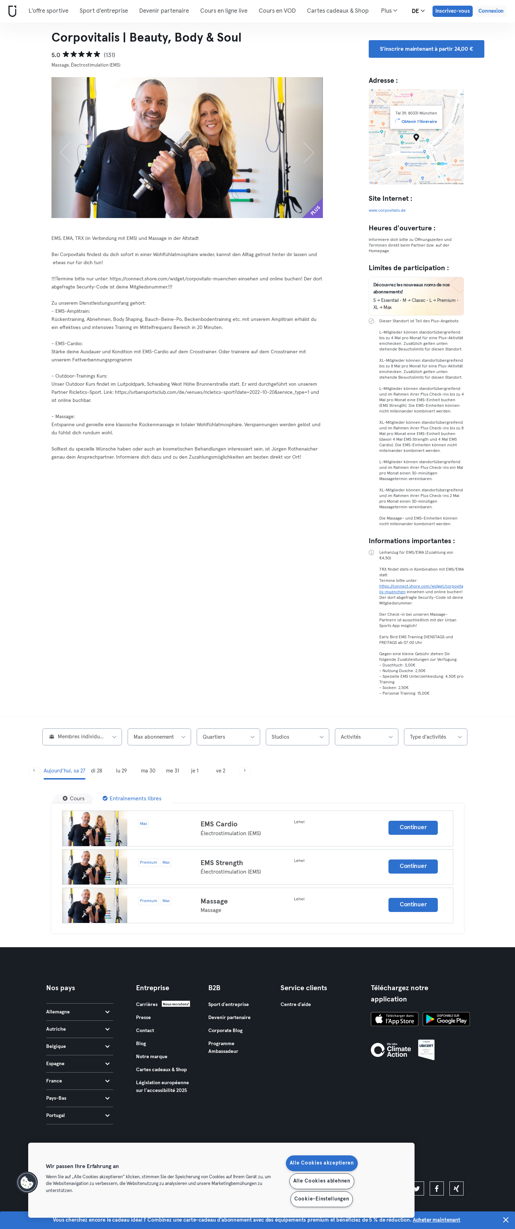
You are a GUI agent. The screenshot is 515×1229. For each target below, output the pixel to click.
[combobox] (82, 736)
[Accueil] (11, 11)
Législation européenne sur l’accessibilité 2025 (162, 1086)
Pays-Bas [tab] (78, 1098)
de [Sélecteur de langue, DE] (418, 10)
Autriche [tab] (78, 1029)
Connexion (491, 11)
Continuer (413, 828)
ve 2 (220, 771)
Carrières (147, 1004)
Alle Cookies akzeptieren (322, 1163)
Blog (141, 1043)
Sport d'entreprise (104, 11)
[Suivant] (302, 147)
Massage (214, 901)
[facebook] (437, 1188)
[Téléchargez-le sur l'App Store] (394, 1020)
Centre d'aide (296, 1004)
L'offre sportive (48, 11)
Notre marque (151, 1056)
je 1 (194, 771)
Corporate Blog (225, 1030)
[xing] (456, 1188)
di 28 (96, 771)
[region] (221, 1180)
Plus (389, 10)
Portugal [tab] (78, 1115)
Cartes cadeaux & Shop (338, 11)
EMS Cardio (219, 824)
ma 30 (148, 771)
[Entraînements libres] (132, 798)
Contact (145, 1030)
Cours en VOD (277, 11)
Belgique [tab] (78, 1046)
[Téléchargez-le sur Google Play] (446, 1020)
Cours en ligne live (223, 11)
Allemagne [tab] (78, 1012)
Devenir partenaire (164, 11)
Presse (143, 1017)
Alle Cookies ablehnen (321, 1181)
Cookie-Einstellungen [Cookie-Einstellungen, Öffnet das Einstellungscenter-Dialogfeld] (321, 1199)
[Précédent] (71, 147)
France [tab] (78, 1081)
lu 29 (121, 771)
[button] (27, 1182)
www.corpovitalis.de (387, 211)
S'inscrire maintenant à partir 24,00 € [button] (426, 49)
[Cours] (74, 798)
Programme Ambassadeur (223, 1047)
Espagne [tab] (78, 1064)
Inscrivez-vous (452, 11)
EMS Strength (222, 863)
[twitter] (417, 1188)
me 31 (172, 771)
